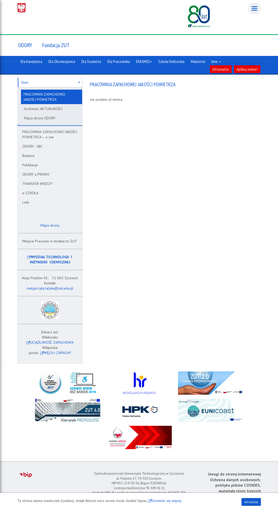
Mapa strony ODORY (39, 118)
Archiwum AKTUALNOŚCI (43, 108)
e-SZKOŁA (30, 193)
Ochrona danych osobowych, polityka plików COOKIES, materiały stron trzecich (235, 485)
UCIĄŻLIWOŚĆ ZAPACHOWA (52, 342)
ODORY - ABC (32, 146)
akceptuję (251, 502)
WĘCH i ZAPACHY (57, 352)
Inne (216, 61)
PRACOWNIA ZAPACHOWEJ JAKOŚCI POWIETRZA (44, 97)
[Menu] (254, 8)
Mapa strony (49, 225)
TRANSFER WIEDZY (37, 183)
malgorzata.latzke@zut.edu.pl (50, 288)
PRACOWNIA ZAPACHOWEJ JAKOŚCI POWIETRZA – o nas (49, 134)
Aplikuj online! (247, 69)
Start (50, 82)
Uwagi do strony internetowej (234, 474)
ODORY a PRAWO (35, 174)
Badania (28, 155)
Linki (25, 202)
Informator (220, 69)
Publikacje (30, 165)
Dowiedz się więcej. (167, 500)
